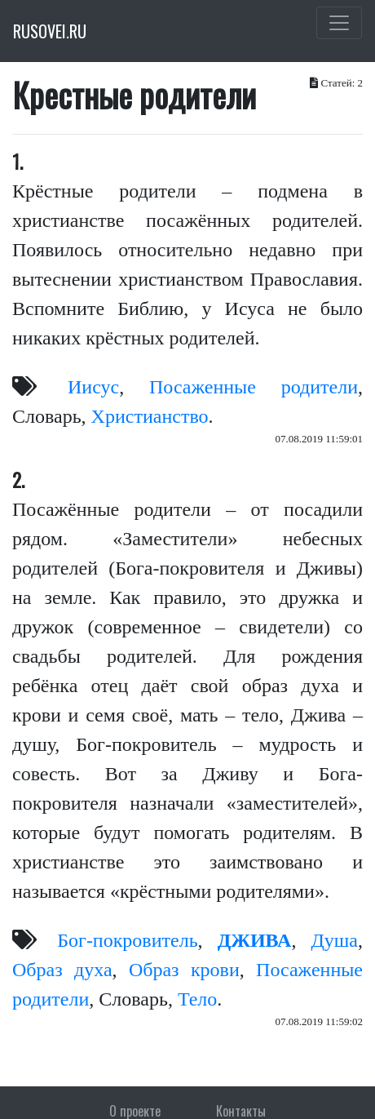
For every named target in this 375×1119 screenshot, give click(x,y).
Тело (197, 999)
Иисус (93, 386)
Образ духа (62, 969)
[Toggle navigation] (339, 23)
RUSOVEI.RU (49, 31)
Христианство (150, 416)
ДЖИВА (255, 940)
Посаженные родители (253, 386)
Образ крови (184, 969)
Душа (334, 940)
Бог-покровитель (127, 940)
